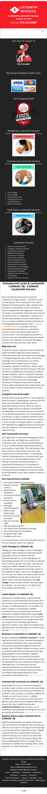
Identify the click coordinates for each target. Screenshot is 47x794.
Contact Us (33, 775)
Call (23, 791)
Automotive (37, 772)
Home (7, 772)
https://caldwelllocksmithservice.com (23, 767)
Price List (24, 778)
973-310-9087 (28, 22)
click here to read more (19, 630)
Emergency (14, 775)
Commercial (26, 772)
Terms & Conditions (12, 778)
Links (40, 778)
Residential (16, 772)
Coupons (23, 775)
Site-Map (33, 778)
